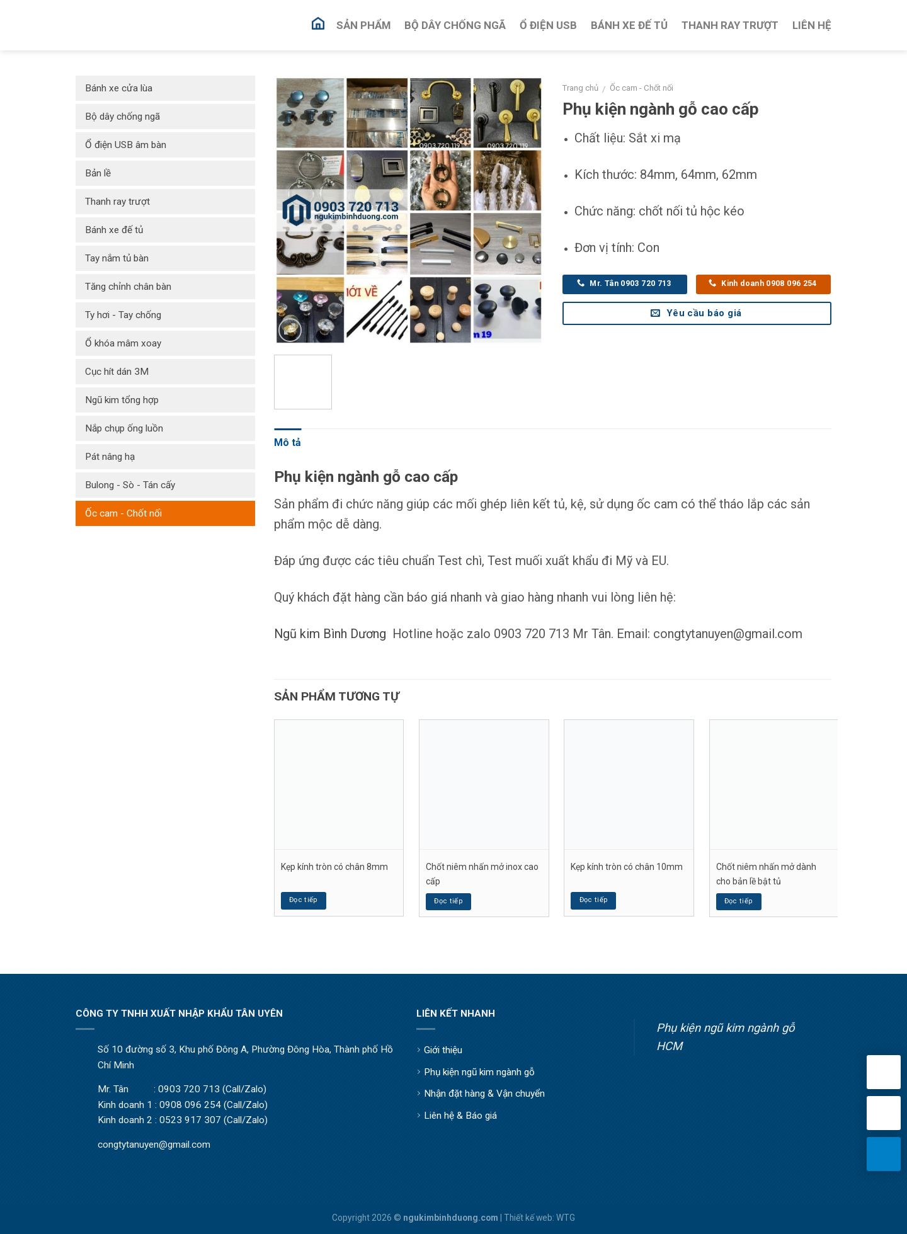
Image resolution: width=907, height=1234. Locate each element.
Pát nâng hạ (110, 456)
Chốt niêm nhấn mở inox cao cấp (482, 874)
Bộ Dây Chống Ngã (455, 25)
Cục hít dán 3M (117, 371)
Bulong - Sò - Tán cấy (130, 485)
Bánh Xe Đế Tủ (629, 25)
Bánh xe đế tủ (114, 230)
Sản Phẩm (363, 25)
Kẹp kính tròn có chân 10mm (627, 867)
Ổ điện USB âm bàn (125, 145)
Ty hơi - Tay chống (123, 315)
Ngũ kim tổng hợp (122, 400)
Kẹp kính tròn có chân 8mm (334, 867)
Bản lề (98, 173)
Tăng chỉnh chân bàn (128, 286)
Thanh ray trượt (117, 201)
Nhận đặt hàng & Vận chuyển (484, 1093)
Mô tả (287, 442)
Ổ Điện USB (548, 25)
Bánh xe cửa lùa (118, 88)
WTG (565, 1218)
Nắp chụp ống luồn (124, 428)
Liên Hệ (811, 25)
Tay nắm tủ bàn (117, 258)
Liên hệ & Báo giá (460, 1115)
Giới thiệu (443, 1050)
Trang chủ (580, 88)
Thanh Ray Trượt (730, 25)
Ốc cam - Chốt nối (641, 88)
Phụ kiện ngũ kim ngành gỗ (479, 1072)
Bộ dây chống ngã (122, 116)
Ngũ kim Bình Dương (330, 633)
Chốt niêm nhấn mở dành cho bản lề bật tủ (766, 874)
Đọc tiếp (303, 900)
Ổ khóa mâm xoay (123, 343)
